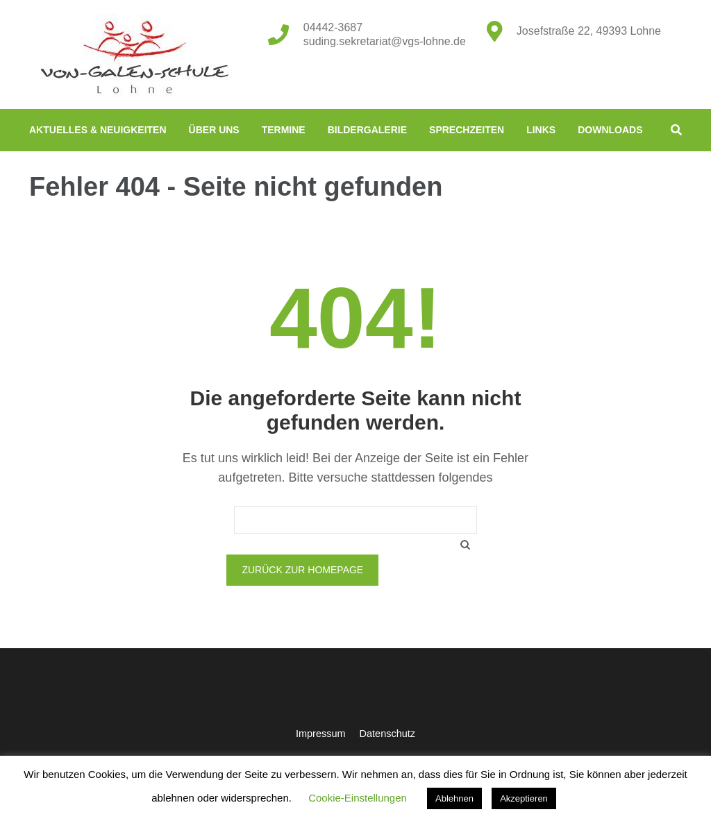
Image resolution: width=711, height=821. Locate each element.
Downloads (610, 129)
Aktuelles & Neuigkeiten (98, 129)
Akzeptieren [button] (524, 798)
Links (540, 129)
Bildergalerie (367, 129)
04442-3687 (332, 27)
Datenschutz (387, 733)
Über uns (214, 129)
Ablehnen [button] (454, 798)
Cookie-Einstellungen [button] (357, 798)
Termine (284, 129)
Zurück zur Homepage (302, 569)
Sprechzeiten (466, 129)
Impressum (321, 733)
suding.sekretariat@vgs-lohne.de (384, 41)
